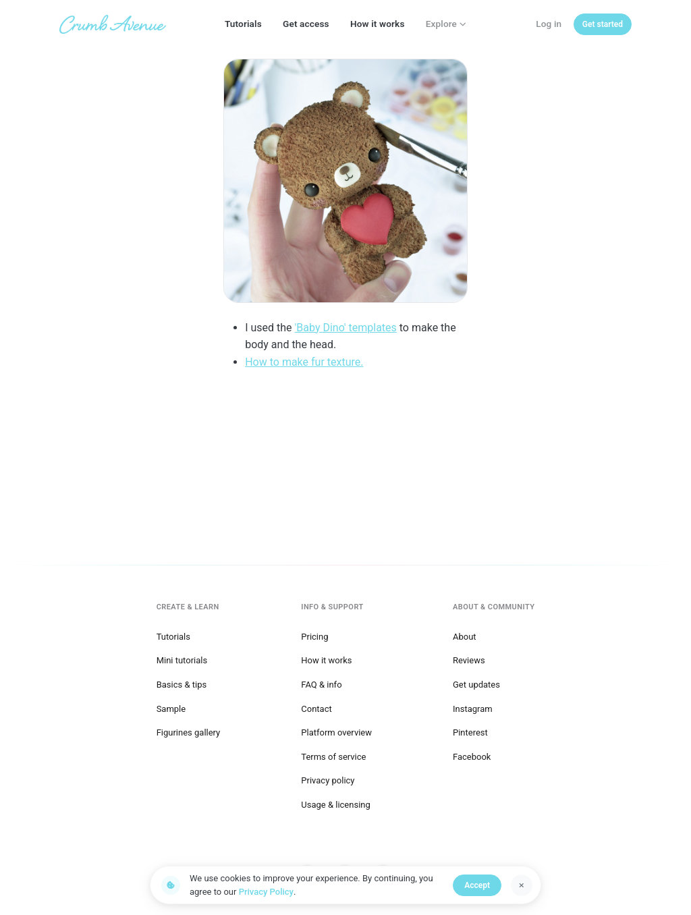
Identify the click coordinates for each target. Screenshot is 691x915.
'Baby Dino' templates (346, 327)
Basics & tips (182, 685)
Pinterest (470, 732)
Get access (306, 23)
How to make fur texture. (304, 362)
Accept (477, 885)
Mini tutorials (182, 660)
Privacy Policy (266, 892)
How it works (377, 23)
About (464, 637)
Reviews (469, 660)
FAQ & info (321, 685)
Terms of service (333, 757)
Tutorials (243, 23)
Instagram (473, 709)
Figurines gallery (189, 732)
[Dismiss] (521, 885)
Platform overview (336, 732)
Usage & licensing (335, 805)
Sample (171, 709)
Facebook (472, 757)
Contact (316, 709)
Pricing (314, 637)
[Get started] (603, 24)
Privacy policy (327, 780)
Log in (548, 23)
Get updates (476, 685)
